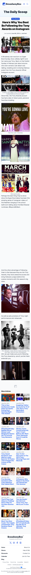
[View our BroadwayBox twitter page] (11, 543)
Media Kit (26, 562)
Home (3, 547)
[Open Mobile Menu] (24, 4)
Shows (3, 550)
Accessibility (20, 562)
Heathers (7, 202)
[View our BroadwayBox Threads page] (20, 543)
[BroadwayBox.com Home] (12, 4)
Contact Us (26, 553)
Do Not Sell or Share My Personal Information (16, 568)
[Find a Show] (27, 4)
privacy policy (25, 571)
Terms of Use (13, 562)
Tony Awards (15, 19)
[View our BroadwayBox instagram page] (14, 543)
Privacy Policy (6, 562)
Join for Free (26, 556)
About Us (27, 547)
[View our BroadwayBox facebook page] (17, 543)
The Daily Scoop (15, 12)
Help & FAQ (26, 550)
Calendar (4, 556)
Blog (2, 559)
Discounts (4, 553)
